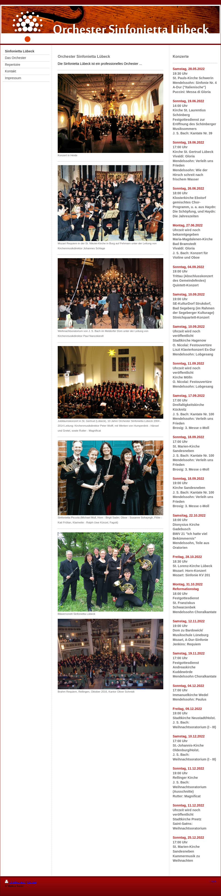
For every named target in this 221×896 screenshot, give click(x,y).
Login (213, 881)
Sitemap (31, 882)
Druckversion (15, 882)
